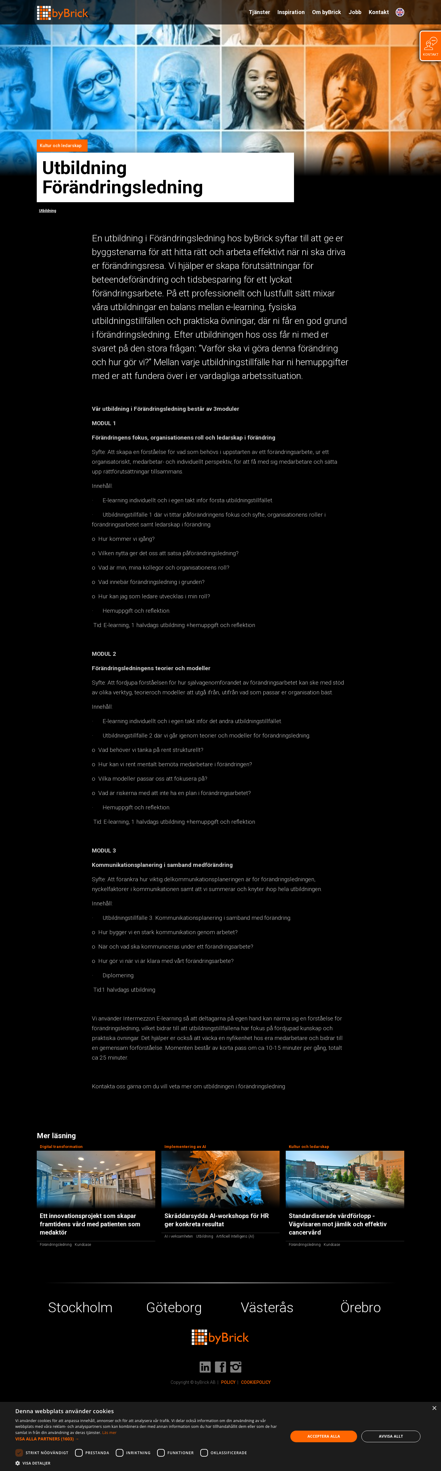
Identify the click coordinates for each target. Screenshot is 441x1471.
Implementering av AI (185, 1146)
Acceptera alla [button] (323, 1436)
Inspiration (291, 12)
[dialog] (220, 1436)
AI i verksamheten (178, 1236)
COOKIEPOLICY (256, 1382)
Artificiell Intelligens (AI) (235, 1236)
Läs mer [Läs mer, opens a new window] (109, 1432)
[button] (147, 1439)
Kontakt (379, 12)
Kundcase (83, 1245)
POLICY (228, 1382)
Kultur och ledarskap (60, 145)
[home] (63, 10)
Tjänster (259, 12)
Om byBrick (326, 12)
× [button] (434, 1408)
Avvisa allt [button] (391, 1436)
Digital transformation (61, 1146)
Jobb (355, 12)
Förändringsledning (56, 1245)
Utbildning (47, 211)
